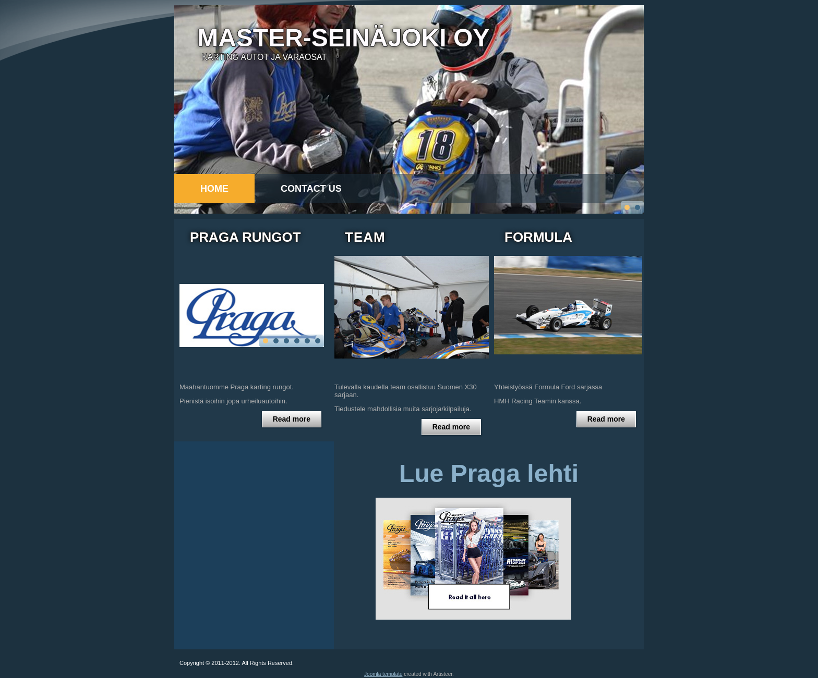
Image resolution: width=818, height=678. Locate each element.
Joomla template (383, 675)
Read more (291, 420)
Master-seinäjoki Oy (343, 38)
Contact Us (311, 188)
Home (214, 188)
